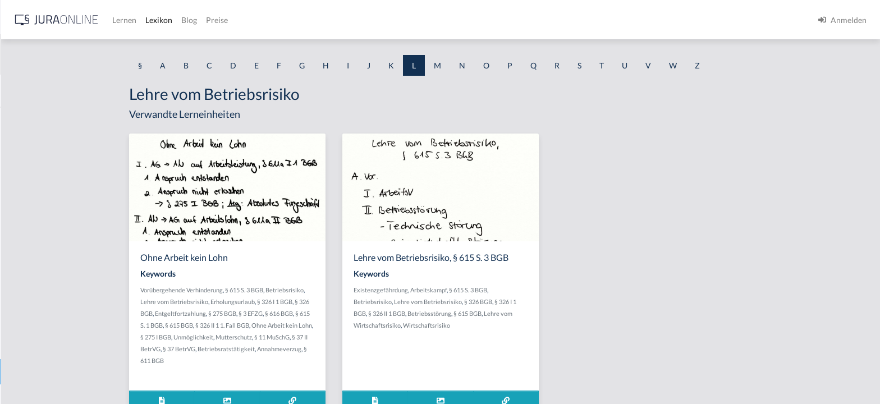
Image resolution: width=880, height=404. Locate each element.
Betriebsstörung (518, 313)
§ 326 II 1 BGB (475, 313)
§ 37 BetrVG (268, 348)
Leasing (22, 195)
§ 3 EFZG (340, 313)
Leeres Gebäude (36, 321)
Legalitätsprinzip (38, 346)
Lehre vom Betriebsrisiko (52, 372)
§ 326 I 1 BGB (364, 301)
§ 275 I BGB (245, 337)
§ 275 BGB (311, 313)
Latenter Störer (35, 170)
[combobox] (90, 54)
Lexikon (337, 20)
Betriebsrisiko (374, 289)
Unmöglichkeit (282, 337)
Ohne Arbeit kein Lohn (371, 325)
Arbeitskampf (517, 289)
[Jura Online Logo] (235, 20)
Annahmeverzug (368, 348)
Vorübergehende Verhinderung (271, 289)
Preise (395, 20)
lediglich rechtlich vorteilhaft (60, 296)
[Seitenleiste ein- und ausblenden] (162, 17)
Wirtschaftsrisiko (515, 325)
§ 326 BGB (567, 301)
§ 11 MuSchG (361, 337)
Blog (367, 20)
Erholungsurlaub (322, 301)
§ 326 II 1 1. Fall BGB (311, 325)
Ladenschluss (32, 119)
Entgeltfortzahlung (269, 313)
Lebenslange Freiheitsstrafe (56, 271)
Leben (19, 220)
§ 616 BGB (368, 313)
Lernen (303, 20)
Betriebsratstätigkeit (315, 348)
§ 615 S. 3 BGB (333, 289)
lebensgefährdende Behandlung (63, 245)
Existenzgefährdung (470, 289)
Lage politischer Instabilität (56, 144)
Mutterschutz (323, 337)
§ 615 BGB (268, 325)
